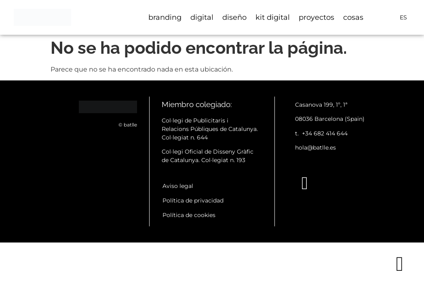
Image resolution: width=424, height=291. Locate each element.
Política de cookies (188, 215)
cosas (353, 17)
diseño (234, 17)
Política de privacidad (193, 200)
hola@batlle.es (315, 147)
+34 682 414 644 (325, 133)
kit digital (272, 17)
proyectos (316, 17)
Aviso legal (177, 186)
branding (164, 17)
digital (201, 17)
